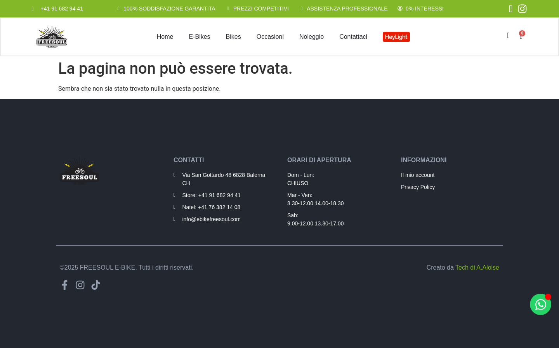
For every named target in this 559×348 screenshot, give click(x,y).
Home (165, 36)
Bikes (233, 36)
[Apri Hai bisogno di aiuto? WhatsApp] (540, 304)
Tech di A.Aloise (477, 267)
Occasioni (270, 36)
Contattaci (353, 36)
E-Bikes (199, 36)
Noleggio (311, 36)
